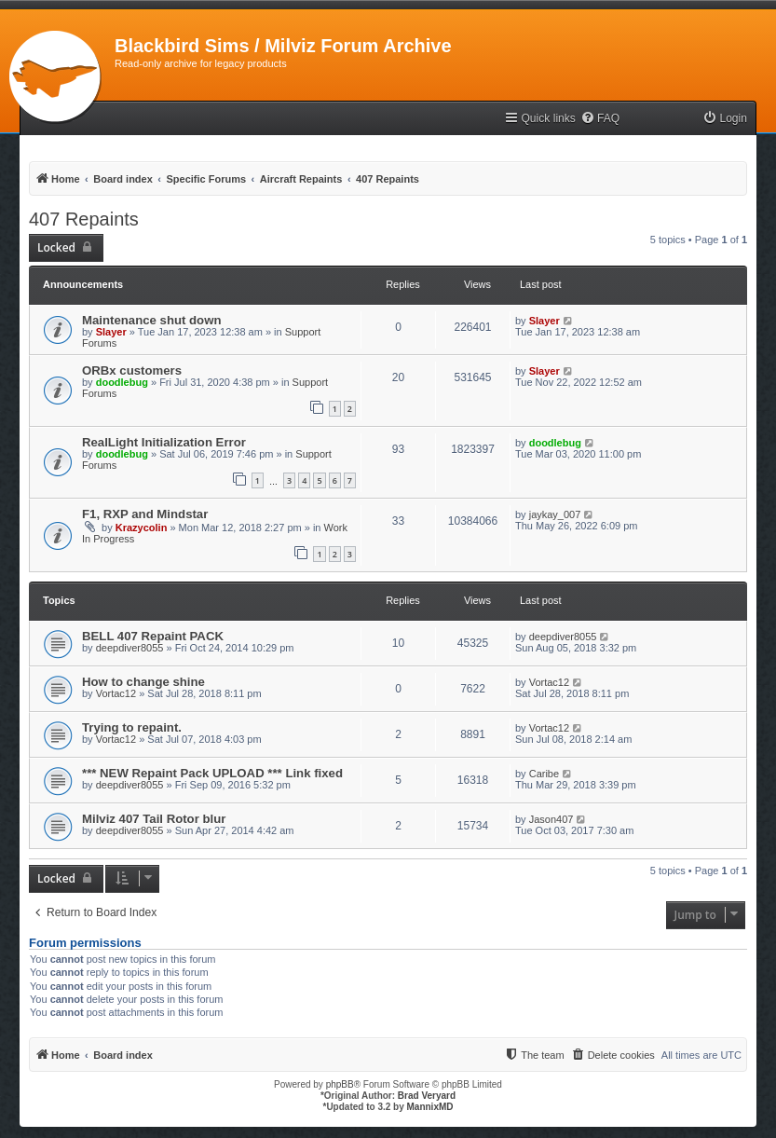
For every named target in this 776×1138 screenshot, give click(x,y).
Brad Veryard (427, 1095)
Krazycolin (142, 527)
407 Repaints (84, 219)
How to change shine (143, 682)
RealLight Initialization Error (164, 442)
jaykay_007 (555, 514)
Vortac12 (116, 693)
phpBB (340, 1084)
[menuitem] (599, 118)
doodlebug (122, 382)
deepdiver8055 (130, 647)
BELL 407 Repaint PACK (153, 636)
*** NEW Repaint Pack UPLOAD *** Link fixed (212, 773)
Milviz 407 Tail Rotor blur (153, 819)
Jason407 (551, 819)
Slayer (111, 331)
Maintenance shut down (151, 320)
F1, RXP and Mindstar (145, 514)
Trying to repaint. (132, 727)
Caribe (544, 773)
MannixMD (430, 1107)
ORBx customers (132, 370)
